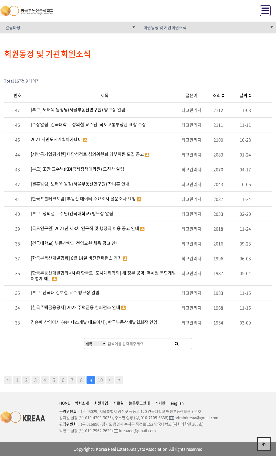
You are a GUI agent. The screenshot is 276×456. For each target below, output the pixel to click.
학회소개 (82, 403)
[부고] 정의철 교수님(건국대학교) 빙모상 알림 (72, 213)
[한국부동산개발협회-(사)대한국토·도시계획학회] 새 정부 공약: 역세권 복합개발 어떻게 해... (103, 275)
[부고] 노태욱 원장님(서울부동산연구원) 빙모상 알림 (78, 109)
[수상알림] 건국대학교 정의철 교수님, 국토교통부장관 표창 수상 (88, 124)
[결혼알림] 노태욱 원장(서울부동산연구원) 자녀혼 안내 (80, 183)
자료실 (118, 403)
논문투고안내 (139, 403)
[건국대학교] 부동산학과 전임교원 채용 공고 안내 (75, 243)
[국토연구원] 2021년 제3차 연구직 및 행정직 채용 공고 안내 (85, 228)
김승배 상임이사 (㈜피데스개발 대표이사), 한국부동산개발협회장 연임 (94, 322)
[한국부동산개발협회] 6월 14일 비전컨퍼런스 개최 (77, 258)
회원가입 (101, 403)
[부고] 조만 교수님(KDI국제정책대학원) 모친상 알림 (77, 169)
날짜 (245, 95)
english (177, 403)
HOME (64, 403)
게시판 (160, 403)
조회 (218, 95)
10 (100, 379)
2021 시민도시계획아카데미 (57, 139)
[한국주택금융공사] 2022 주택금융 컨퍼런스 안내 (76, 307)
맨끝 (119, 380)
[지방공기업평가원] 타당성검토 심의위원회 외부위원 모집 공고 (88, 154)
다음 (110, 380)
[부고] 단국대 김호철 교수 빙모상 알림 (65, 292)
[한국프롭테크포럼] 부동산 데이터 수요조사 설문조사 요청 (84, 198)
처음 (8, 380)
